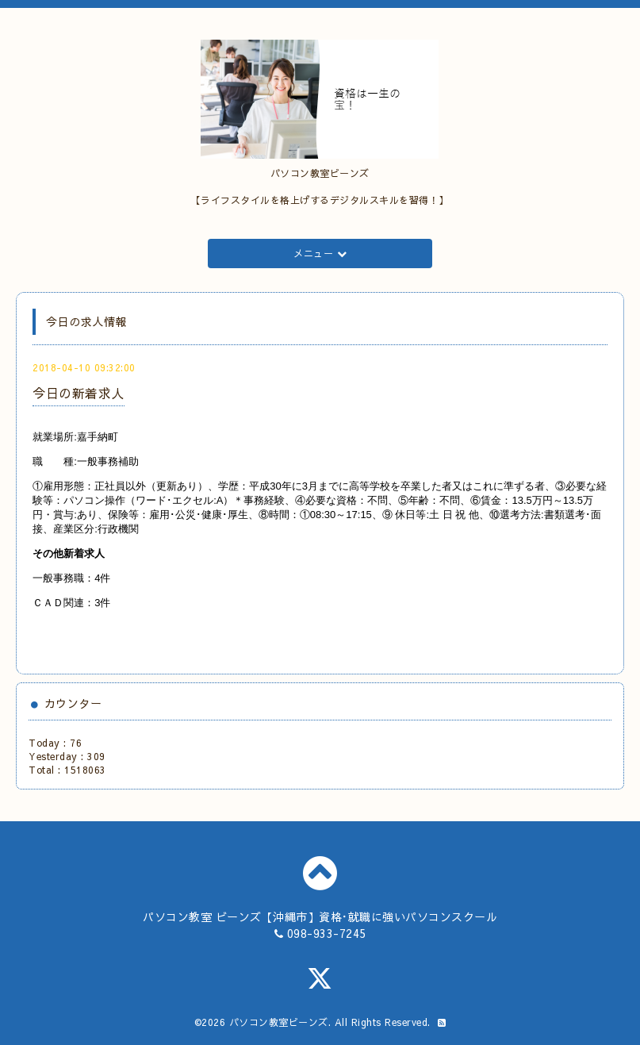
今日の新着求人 (79, 392)
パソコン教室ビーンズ (278, 1022)
